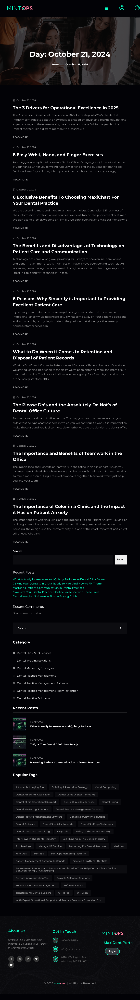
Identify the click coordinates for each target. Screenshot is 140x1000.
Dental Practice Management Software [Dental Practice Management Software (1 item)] (39, 822)
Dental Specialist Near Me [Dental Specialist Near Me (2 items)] (58, 830)
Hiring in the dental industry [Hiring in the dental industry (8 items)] (93, 837)
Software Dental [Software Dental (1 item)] (73, 891)
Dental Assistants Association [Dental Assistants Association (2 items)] (33, 800)
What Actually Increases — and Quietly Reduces (63, 732)
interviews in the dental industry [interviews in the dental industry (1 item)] (36, 844)
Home (56, 64)
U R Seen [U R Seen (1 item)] (82, 898)
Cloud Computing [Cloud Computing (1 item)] (105, 793)
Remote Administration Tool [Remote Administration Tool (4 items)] (32, 884)
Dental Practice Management (36, 681)
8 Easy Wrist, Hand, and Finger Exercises (62, 161)
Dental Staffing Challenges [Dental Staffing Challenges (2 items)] (97, 830)
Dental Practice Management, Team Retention (47, 696)
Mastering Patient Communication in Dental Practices (48, 594)
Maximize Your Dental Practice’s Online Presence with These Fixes (56, 598)
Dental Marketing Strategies (35, 674)
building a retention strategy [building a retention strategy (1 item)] (70, 793)
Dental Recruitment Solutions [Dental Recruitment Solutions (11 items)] (87, 822)
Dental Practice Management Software (42, 689)
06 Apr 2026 (37, 727)
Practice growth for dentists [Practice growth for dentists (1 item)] (90, 867)
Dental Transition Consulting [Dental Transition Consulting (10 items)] (33, 837)
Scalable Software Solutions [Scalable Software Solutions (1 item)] (73, 884)
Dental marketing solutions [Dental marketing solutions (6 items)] (32, 815)
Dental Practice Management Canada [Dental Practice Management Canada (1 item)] (78, 815)
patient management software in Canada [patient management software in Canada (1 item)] (40, 867)
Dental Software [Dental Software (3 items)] (25, 830)
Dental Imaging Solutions (34, 666)
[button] (106, 8)
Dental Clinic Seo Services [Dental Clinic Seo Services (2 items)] (79, 808)
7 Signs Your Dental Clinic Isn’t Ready (56, 750)
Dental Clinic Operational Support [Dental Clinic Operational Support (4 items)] (36, 808)
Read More (20, 143)
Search (17, 557)
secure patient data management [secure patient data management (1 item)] (36, 891)
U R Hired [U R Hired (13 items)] (64, 898)
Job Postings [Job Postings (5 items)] (23, 852)
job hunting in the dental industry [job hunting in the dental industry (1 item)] (84, 844)
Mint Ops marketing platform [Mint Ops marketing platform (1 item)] (68, 859)
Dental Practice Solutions (33, 704)
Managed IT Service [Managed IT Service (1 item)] (50, 852)
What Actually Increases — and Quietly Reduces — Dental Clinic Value (59, 585)
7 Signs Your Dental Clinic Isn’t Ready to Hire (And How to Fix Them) (57, 589)
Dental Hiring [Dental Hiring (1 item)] (110, 808)
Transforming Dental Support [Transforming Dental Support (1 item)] (33, 898)
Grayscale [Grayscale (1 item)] (62, 837)
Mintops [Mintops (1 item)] (39, 859)
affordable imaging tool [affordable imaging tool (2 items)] (30, 793)
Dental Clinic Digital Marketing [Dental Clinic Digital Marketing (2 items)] (76, 800)
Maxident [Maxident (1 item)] (119, 852)
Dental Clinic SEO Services (34, 659)
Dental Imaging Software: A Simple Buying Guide (45, 602)
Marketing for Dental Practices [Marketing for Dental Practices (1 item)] (87, 852)
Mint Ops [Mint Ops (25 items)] (21, 859)
